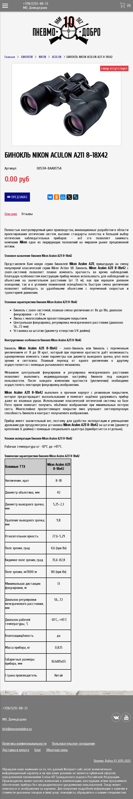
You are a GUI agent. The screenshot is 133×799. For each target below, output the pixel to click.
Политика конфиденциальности (24, 744)
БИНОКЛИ (27, 57)
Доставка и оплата (15, 750)
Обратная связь (57, 750)
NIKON (42, 57)
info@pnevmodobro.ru (17, 729)
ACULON (56, 57)
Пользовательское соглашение (73, 744)
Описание (11, 214)
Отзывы (27, 214)
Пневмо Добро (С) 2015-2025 (112, 761)
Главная (10, 57)
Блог (37, 750)
